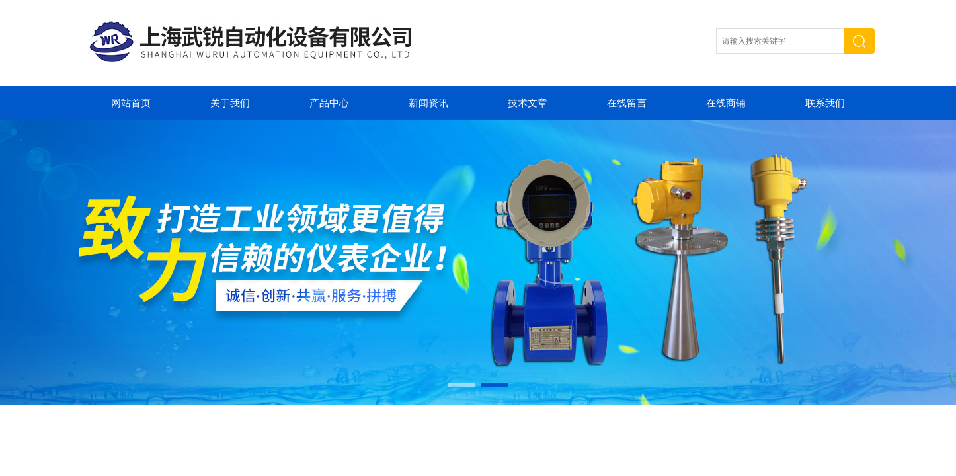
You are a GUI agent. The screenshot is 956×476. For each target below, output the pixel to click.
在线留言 (627, 103)
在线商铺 (726, 103)
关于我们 (230, 103)
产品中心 (329, 103)
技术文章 (527, 103)
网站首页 (131, 103)
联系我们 (825, 103)
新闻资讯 (428, 103)
